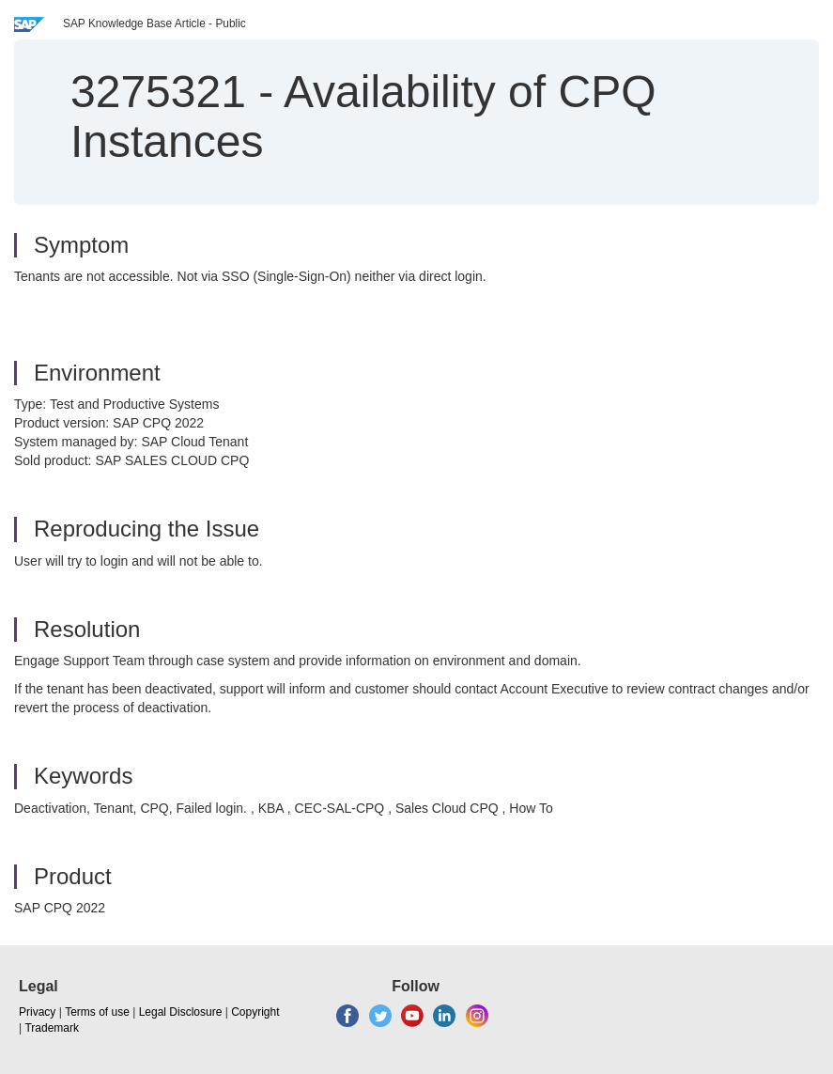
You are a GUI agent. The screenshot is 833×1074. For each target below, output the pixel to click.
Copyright (255, 1012)
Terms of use (97, 1012)
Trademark (51, 1028)
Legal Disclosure (181, 1012)
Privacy (37, 1012)
